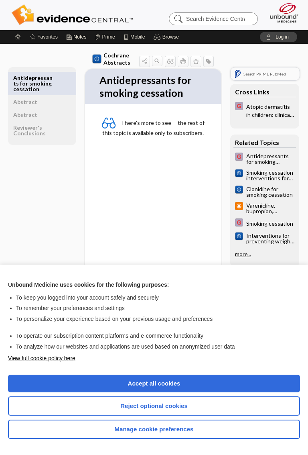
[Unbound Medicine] (281, 13)
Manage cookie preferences (154, 429)
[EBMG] (264, 110)
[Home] (18, 37)
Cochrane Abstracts (103, 59)
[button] (167, 37)
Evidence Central (74, 15)
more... (243, 254)
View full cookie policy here (41, 358)
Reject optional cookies (154, 405)
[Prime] (105, 37)
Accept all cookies (154, 383)
